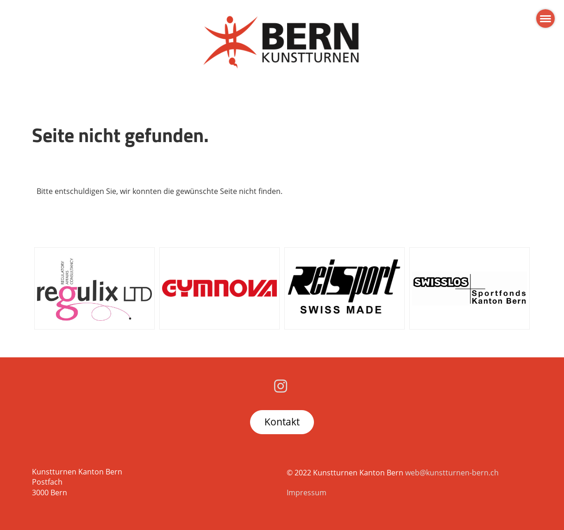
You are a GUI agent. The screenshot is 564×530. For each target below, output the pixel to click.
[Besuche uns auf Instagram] (280, 386)
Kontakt (282, 421)
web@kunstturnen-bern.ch (452, 473)
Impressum (306, 492)
